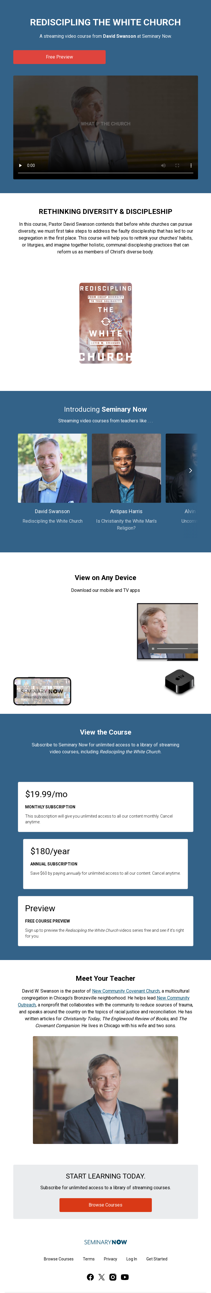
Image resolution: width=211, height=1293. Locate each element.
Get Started (156, 1259)
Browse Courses (59, 1259)
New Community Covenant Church (126, 991)
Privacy (110, 1259)
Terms (89, 1259)
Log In (131, 1259)
